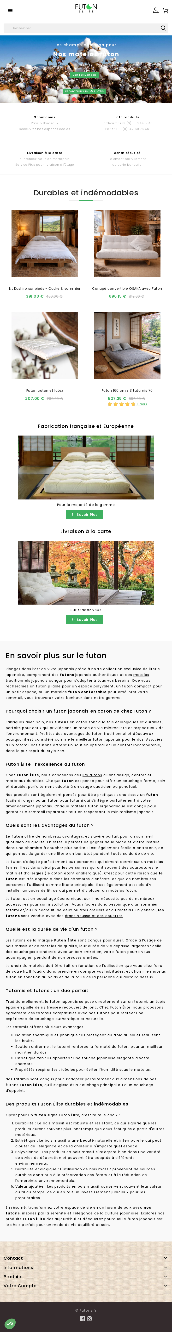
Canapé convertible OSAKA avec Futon (127, 288)
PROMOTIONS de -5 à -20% (84, 91)
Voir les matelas (84, 75)
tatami (140, 1001)
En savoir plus (84, 514)
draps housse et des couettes (94, 915)
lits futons (92, 775)
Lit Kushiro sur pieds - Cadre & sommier (45, 288)
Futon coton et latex (44, 390)
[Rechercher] (86, 28)
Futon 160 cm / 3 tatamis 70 (127, 390)
